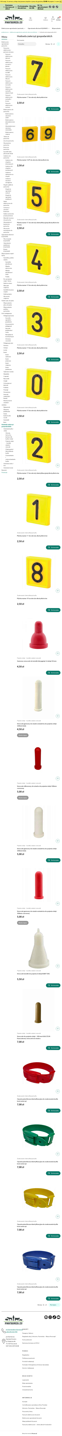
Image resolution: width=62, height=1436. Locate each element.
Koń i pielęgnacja (7, 313)
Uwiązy (5, 348)
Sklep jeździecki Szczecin (29, 1421)
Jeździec (4, 405)
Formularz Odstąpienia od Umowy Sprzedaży (35, 1365)
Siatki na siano (7, 283)
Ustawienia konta (27, 1390)
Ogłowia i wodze (8, 371)
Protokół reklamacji (28, 1361)
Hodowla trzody (8, 468)
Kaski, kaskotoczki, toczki (7, 415)
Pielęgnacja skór (8, 343)
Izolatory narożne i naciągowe (8, 180)
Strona (47, 44)
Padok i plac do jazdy (8, 300)
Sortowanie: (20, 40)
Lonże (5, 350)
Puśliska (5, 387)
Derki (5, 352)
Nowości (4, 470)
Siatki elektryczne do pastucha (7, 203)
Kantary (5, 345)
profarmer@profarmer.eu (14, 1329)
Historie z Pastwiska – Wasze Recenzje (34, 1408)
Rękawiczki (6, 407)
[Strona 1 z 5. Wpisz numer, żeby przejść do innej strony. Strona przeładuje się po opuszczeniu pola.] (51, 44)
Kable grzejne (7, 294)
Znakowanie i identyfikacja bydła (9, 451)
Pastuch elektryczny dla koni (8, 56)
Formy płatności (27, 1340)
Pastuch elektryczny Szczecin (31, 1415)
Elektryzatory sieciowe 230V (9, 115)
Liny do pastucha (8, 141)
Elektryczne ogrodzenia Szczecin (32, 1418)
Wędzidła (6, 374)
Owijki (5, 381)
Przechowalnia (26, 1386)
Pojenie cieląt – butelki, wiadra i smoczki (29, 658)
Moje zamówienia (27, 1383)
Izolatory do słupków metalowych (9, 168)
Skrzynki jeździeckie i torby (8, 330)
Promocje (4, 472)
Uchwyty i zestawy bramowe (6, 209)
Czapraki (6, 376)
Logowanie (25, 1380)
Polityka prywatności (28, 1358)
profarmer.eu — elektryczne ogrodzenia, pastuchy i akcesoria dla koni (19, 32)
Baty (4, 422)
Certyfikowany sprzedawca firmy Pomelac (34, 1405)
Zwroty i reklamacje (28, 1368)
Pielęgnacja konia (8, 315)
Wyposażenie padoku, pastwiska (7, 309)
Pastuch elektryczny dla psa (8, 76)
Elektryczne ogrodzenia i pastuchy (5, 44)
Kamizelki (6, 420)
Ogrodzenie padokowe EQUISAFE (7, 245)
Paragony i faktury (27, 1333)
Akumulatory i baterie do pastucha (7, 224)
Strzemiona (6, 392)
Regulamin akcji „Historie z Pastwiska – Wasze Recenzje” (39, 1336)
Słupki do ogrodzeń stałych (8, 191)
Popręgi (5, 390)
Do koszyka (53, 109)
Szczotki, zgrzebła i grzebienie (8, 320)
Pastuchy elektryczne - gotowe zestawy (8, 50)
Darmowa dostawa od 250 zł (30, 1343)
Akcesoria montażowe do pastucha (7, 230)
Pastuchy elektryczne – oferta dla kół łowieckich (36, 1424)
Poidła (7, 276)
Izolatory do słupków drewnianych (9, 162)
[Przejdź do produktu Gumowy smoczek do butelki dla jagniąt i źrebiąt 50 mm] (39, 635)
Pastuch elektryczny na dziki (8, 70)
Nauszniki (6, 378)
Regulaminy (25, 1355)
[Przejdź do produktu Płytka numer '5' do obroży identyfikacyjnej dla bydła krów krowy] (39, 196)
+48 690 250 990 (11, 1332)
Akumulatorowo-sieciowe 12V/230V (10, 128)
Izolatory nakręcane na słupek (9, 174)
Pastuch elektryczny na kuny (8, 105)
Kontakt (24, 1401)
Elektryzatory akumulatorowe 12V (10, 122)
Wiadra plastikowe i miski (9, 272)
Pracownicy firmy (27, 1411)
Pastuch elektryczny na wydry (8, 83)
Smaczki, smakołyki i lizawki (6, 396)
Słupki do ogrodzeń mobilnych (8, 197)
